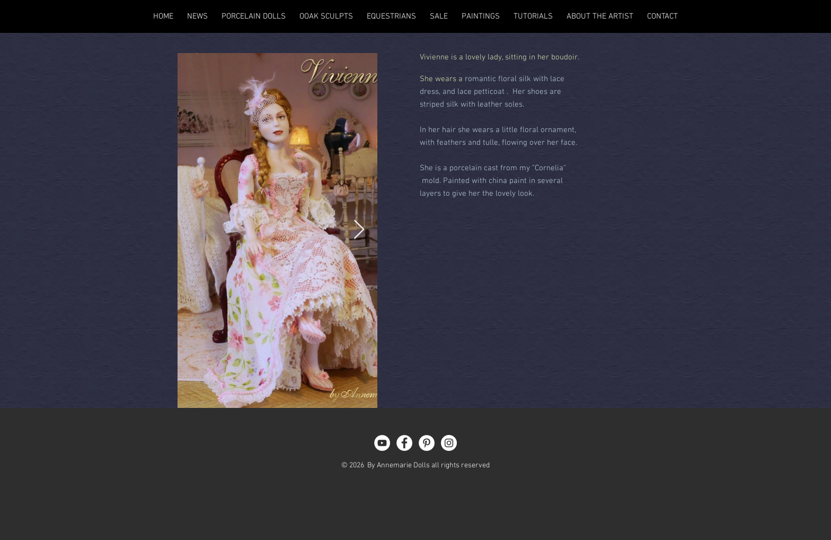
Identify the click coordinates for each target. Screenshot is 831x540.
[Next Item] (359, 230)
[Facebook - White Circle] (404, 443)
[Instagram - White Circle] (449, 443)
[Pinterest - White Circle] (427, 443)
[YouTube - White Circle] (382, 443)
